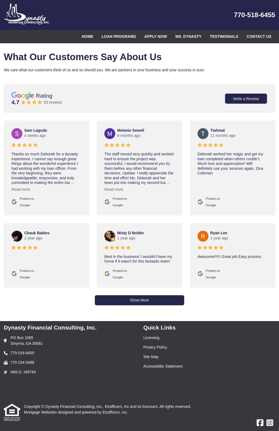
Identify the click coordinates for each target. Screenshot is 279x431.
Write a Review (246, 99)
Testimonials (224, 36)
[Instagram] (269, 423)
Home (87, 36)
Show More (139, 300)
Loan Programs (119, 36)
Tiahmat (217, 130)
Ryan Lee (218, 233)
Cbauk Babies (37, 233)
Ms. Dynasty (188, 36)
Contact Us (259, 36)
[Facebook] (260, 423)
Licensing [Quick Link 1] (151, 337)
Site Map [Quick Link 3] (150, 357)
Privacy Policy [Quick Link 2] (155, 347)
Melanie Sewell (130, 130)
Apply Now (155, 36)
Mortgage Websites (41, 412)
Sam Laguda (35, 130)
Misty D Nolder (130, 233)
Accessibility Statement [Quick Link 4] (163, 366)
